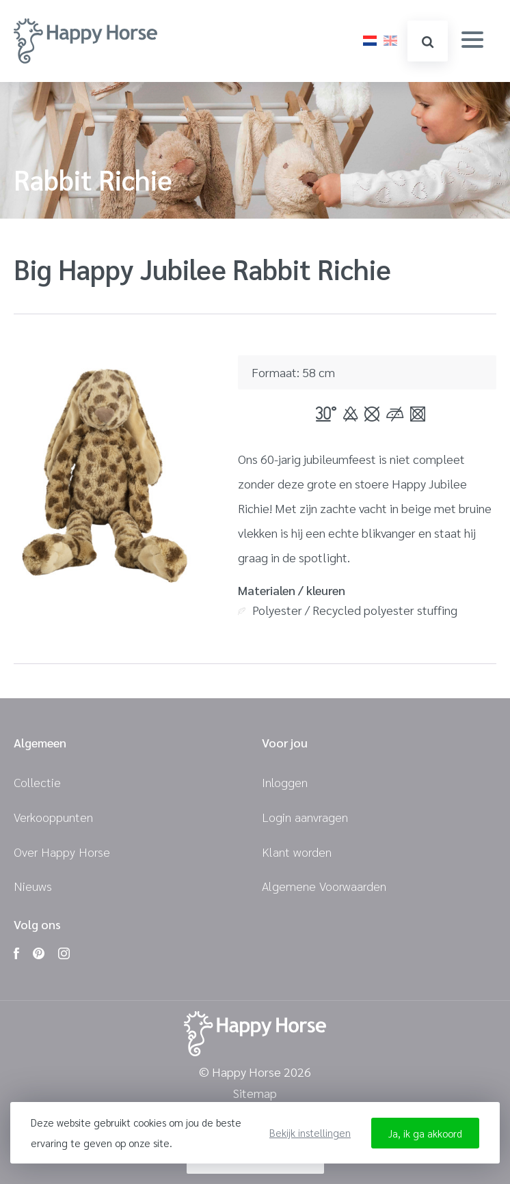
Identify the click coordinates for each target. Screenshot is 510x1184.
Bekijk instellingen (310, 1132)
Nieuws (33, 886)
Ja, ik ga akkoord (425, 1133)
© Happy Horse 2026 (255, 1072)
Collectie (37, 782)
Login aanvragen (305, 817)
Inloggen (285, 782)
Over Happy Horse (62, 851)
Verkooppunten (53, 817)
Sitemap (255, 1093)
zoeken (427, 42)
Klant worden (297, 851)
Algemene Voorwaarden (324, 886)
